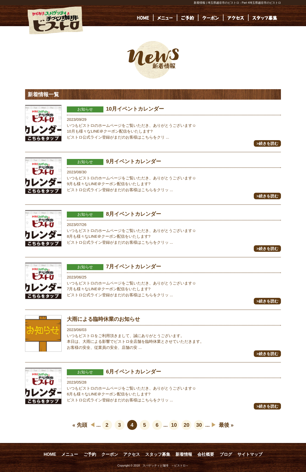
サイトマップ (249, 454)
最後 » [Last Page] (226, 425)
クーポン (109, 454)
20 (186, 425)
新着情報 (183, 454)
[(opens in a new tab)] (264, 17)
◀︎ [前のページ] (92, 425)
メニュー (69, 454)
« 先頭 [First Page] (79, 425)
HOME (50, 454)
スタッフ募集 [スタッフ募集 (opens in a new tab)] (157, 454)
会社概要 (205, 454)
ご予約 (90, 454)
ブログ (226, 454)
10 (174, 425)
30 (199, 425)
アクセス (131, 454)
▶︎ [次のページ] (213, 425)
